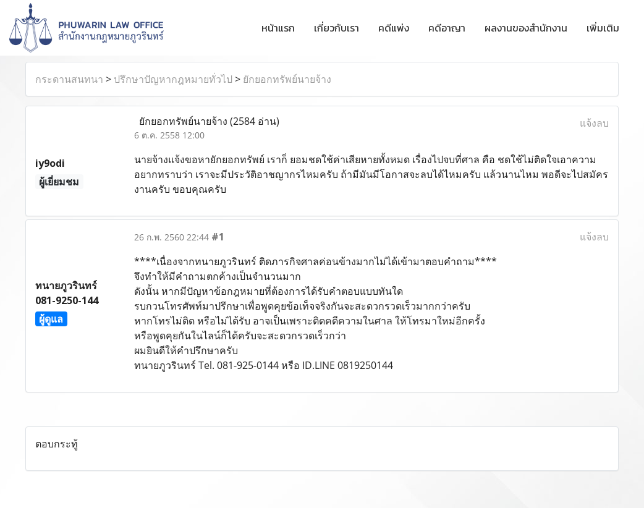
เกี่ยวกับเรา (336, 27)
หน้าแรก (278, 27)
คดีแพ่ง (393, 27)
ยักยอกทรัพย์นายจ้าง (287, 79)
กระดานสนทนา (69, 79)
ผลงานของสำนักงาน (526, 27)
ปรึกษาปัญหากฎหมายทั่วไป (173, 79)
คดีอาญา (446, 27)
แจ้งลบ (594, 123)
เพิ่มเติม (603, 27)
